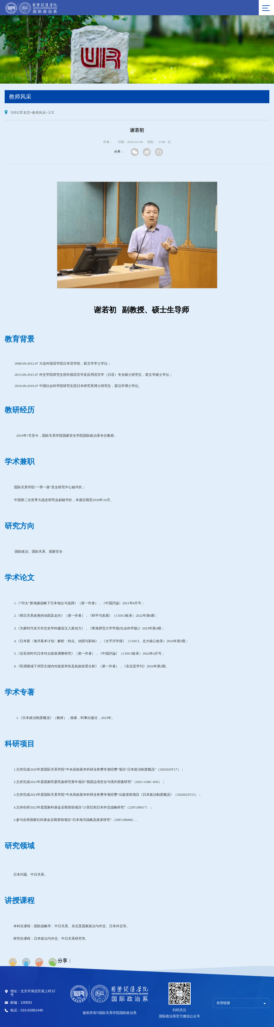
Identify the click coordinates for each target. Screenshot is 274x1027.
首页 (26, 112)
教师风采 (39, 112)
